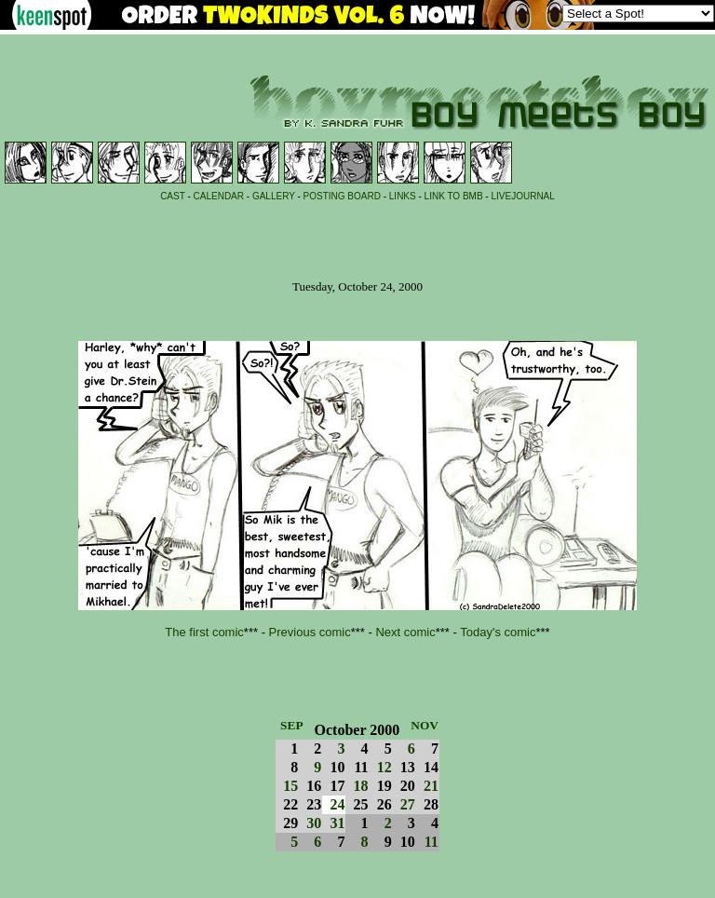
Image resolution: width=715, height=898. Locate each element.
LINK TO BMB (454, 196)
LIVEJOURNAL (522, 196)
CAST (172, 196)
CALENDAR (219, 196)
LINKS (402, 196)
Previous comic (310, 632)
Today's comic (497, 632)
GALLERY (273, 196)
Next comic (405, 632)
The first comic (204, 632)
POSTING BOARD (342, 196)
